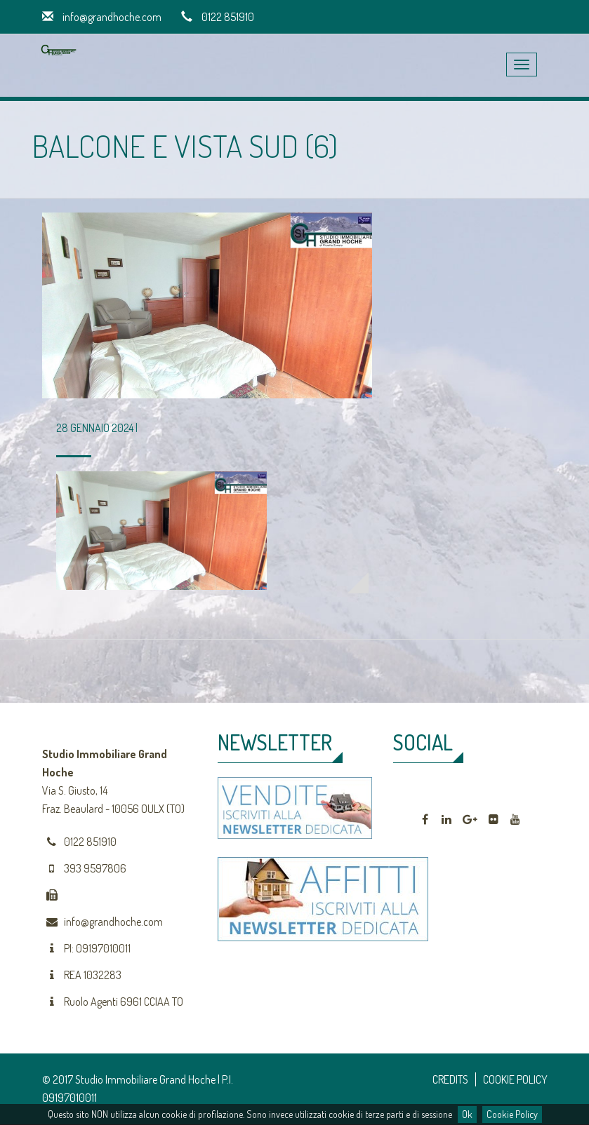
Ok (467, 1114)
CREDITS (450, 1079)
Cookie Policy (512, 1114)
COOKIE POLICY (515, 1079)
